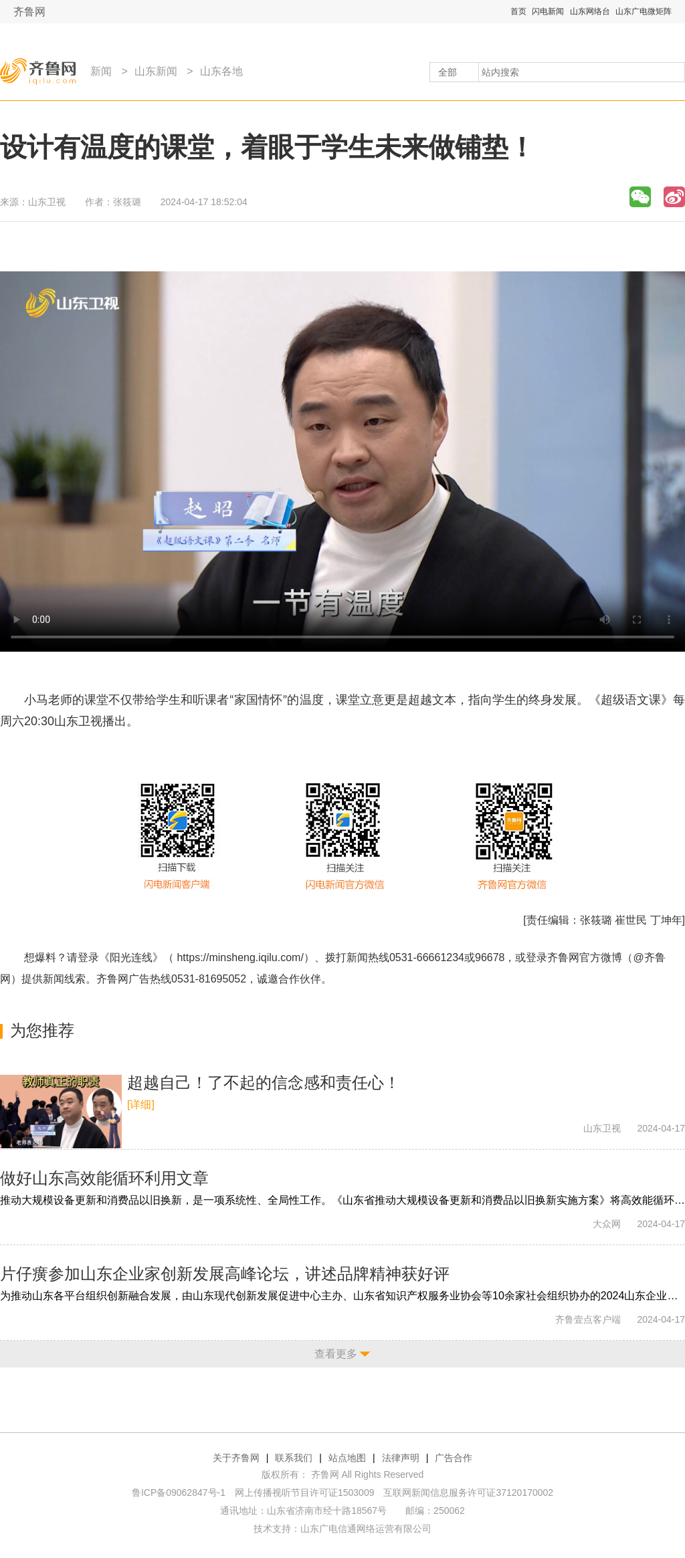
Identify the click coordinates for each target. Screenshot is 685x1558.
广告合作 (453, 1457)
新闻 (101, 71)
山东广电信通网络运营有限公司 (365, 1528)
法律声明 (400, 1457)
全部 (447, 72)
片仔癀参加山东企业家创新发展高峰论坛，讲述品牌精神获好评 (225, 1274)
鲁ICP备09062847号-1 (178, 1492)
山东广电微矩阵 (643, 11)
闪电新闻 (548, 11)
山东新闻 (155, 71)
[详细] (141, 1104)
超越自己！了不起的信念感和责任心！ (263, 1082)
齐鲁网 (29, 11)
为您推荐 (42, 1030)
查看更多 (335, 1353)
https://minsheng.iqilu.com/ (240, 957)
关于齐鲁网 (236, 1457)
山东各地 (221, 71)
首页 (518, 11)
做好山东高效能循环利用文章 (104, 1178)
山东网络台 (590, 11)
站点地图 (347, 1457)
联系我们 (293, 1457)
